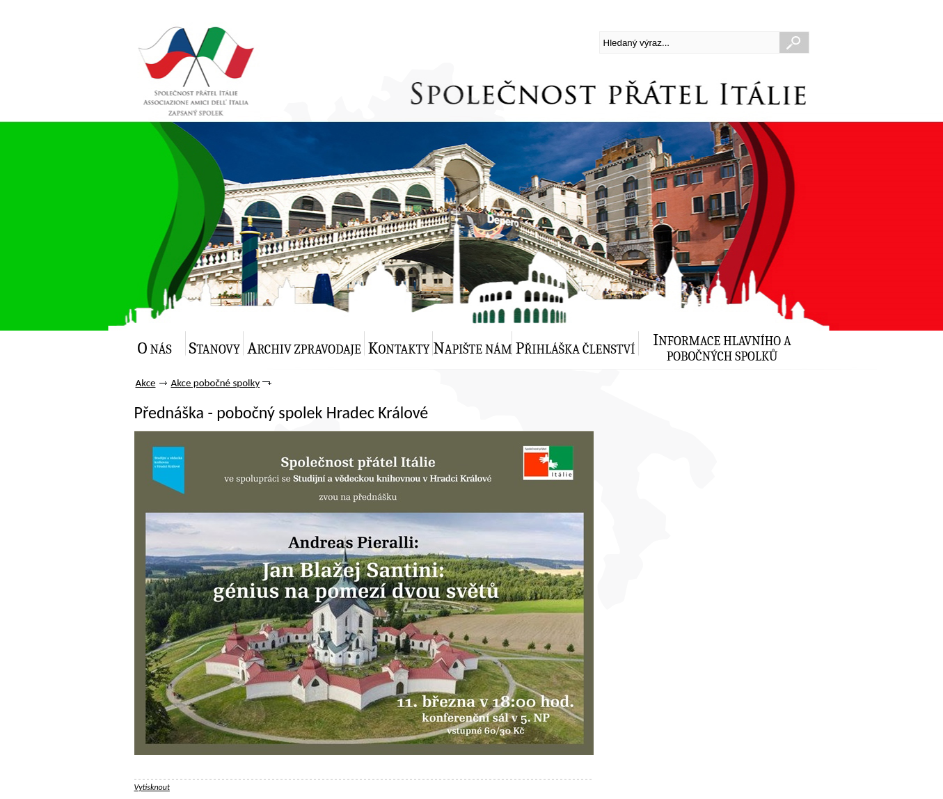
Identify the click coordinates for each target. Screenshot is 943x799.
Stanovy (215, 348)
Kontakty (399, 348)
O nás (155, 348)
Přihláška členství (575, 348)
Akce (146, 383)
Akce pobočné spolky (215, 383)
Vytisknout (152, 787)
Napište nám (472, 348)
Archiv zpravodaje (304, 348)
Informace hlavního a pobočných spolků (722, 347)
